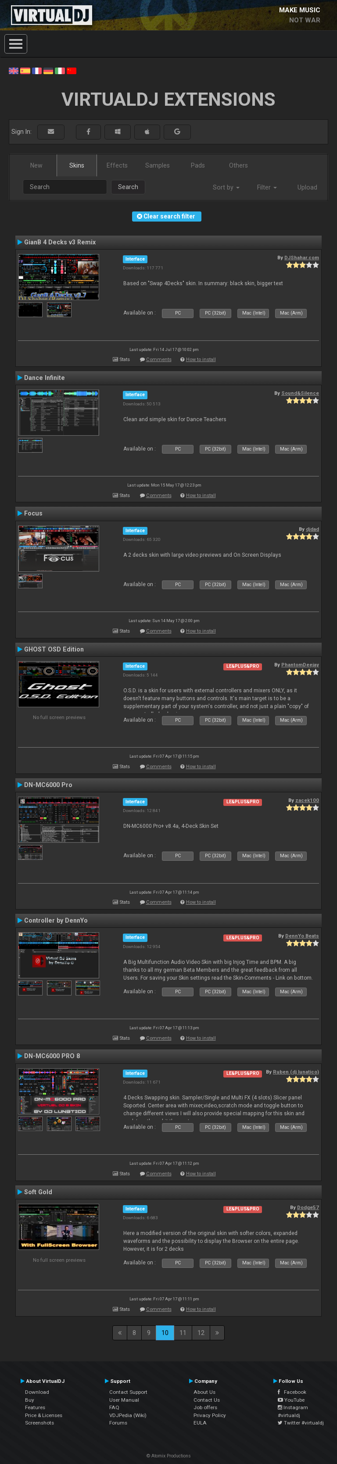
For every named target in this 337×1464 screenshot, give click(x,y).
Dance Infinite (44, 377)
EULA (200, 1423)
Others (238, 165)
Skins (76, 165)
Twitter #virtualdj (301, 1423)
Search (128, 186)
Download (37, 1392)
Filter (267, 187)
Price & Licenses (43, 1415)
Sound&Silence (300, 393)
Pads (198, 165)
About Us (204, 1392)
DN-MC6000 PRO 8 (52, 1056)
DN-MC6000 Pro (48, 784)
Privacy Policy (210, 1415)
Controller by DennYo (56, 920)
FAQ (114, 1407)
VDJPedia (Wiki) (128, 1415)
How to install (201, 359)
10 (164, 1332)
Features (35, 1407)
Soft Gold (38, 1192)
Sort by (226, 187)
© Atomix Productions (169, 1456)
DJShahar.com (301, 257)
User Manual (124, 1400)
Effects (117, 165)
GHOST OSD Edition (54, 649)
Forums (118, 1423)
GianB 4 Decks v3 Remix (60, 242)
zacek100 (307, 800)
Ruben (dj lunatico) (296, 1072)
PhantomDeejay (300, 665)
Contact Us (207, 1400)
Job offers (205, 1407)
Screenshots (39, 1423)
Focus (33, 513)
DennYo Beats (302, 936)
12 (200, 1332)
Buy (29, 1400)
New (36, 165)
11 (182, 1332)
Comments (159, 359)
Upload (307, 187)
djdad (312, 529)
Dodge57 (308, 1207)
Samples (157, 165)
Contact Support (128, 1392)
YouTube (291, 1400)
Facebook (292, 1392)
